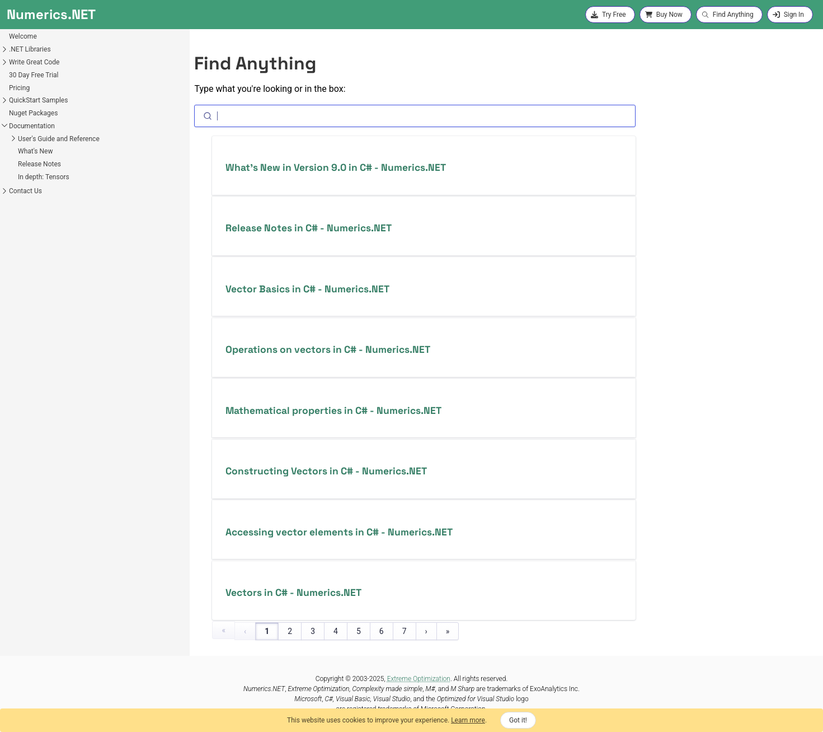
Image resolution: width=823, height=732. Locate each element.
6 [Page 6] (381, 631)
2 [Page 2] (290, 631)
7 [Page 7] (404, 631)
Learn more (468, 720)
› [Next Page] (426, 631)
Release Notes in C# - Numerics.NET (308, 228)
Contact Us (25, 191)
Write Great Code (34, 62)
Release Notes (39, 164)
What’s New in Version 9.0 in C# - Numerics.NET (335, 167)
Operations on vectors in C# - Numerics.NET (327, 349)
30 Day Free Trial (34, 75)
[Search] (415, 116)
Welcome (23, 36)
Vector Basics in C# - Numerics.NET (307, 289)
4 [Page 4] (335, 631)
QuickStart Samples (38, 100)
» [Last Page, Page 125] (448, 631)
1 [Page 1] (267, 631)
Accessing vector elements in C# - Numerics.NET (339, 532)
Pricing (19, 88)
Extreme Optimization (418, 679)
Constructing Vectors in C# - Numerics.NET (326, 471)
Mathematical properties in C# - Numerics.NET (333, 410)
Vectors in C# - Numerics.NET (293, 592)
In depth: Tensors (43, 177)
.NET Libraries (30, 49)
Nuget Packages (33, 113)
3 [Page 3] (313, 631)
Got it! (518, 720)
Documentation (32, 126)
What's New (35, 151)
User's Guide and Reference (59, 139)
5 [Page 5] (358, 631)
